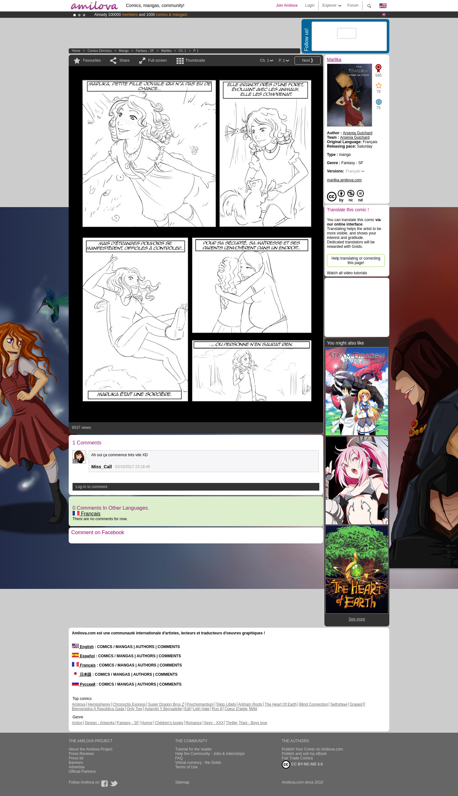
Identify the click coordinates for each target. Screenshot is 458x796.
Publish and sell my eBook (304, 753)
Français (87, 513)
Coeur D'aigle (237, 709)
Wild (253, 709)
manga (124, 50)
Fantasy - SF (145, 50)
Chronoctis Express (129, 704)
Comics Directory (99, 50)
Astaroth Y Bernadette (163, 709)
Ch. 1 (182, 50)
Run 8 (217, 709)
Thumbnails (195, 60)
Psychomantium (199, 704)
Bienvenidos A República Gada (98, 709)
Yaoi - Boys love (253, 723)
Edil (187, 709)
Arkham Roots (250, 704)
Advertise (77, 767)
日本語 (81, 674)
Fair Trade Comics (297, 758)
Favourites (92, 60)
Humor (147, 723)
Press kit (76, 758)
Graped (356, 704)
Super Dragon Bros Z (166, 704)
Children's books (169, 723)
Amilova (79, 704)
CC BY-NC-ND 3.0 (302, 764)
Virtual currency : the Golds (198, 762)
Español (83, 656)
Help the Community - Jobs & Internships (210, 753)
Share (124, 60)
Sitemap (182, 782)
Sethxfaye (338, 704)
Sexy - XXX (214, 723)
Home (76, 50)
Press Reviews (81, 753)
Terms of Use (186, 767)
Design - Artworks (100, 723)
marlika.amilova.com (344, 180)
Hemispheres (99, 704)
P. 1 (196, 50)
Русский (83, 684)
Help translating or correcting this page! (355, 260)
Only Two (134, 709)
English (83, 647)
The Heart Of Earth (281, 704)
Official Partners (82, 771)
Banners (76, 762)
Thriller (232, 723)
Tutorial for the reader (193, 749)
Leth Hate (201, 709)
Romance (193, 723)
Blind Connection (313, 704)
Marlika (166, 50)
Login (309, 5)
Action (77, 723)
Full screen (157, 60)
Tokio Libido (226, 704)
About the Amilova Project (90, 749)
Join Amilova (286, 5)
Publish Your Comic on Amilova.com (312, 749)
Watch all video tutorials (347, 273)
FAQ (179, 758)
